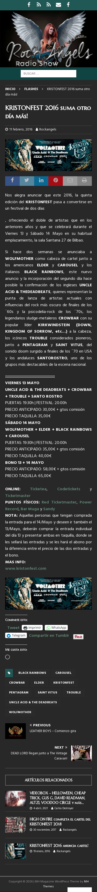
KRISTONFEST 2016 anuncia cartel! (59, 845)
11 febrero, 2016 (20, 129)
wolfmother (20, 712)
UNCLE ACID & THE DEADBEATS (33, 702)
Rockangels (47, 129)
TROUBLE (73, 692)
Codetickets (68, 489)
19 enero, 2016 (41, 851)
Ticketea (38, 489)
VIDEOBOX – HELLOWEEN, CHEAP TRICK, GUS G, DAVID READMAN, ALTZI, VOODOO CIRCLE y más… (58, 798)
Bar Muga (30, 509)
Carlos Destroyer (64, 808)
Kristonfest (63, 682)
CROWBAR (17, 682)
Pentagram (18, 692)
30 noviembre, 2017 (44, 830)
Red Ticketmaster (59, 502)
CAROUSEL (63, 673)
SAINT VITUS (47, 692)
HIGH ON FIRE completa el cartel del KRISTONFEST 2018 (60, 821)
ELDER (39, 682)
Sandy (49, 509)
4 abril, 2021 (40, 808)
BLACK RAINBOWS (32, 673)
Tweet (13, 627)
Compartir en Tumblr (49, 635)
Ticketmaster (18, 496)
